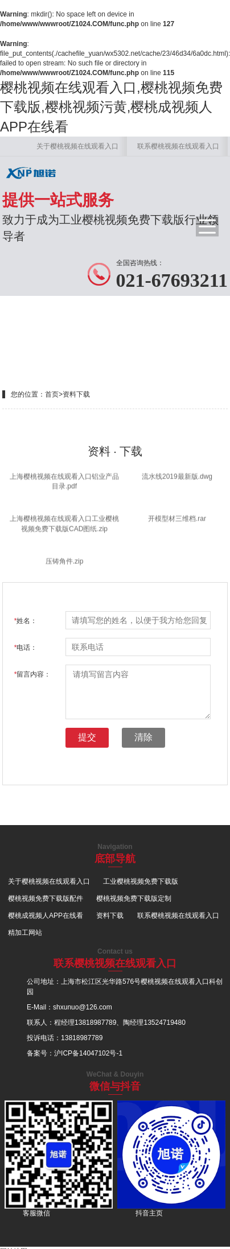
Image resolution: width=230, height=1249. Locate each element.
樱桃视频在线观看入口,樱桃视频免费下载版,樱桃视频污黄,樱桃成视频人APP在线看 (111, 107)
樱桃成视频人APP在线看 (45, 916)
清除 (143, 737)
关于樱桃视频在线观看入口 (77, 146)
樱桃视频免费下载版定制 (133, 898)
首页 (52, 394)
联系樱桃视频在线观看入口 (178, 146)
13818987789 (95, 1023)
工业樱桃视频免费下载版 (140, 881)
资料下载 (76, 394)
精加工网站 (25, 933)
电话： (26, 648)
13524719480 (164, 1023)
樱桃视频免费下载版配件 (45, 898)
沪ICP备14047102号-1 (88, 1053)
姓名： (26, 621)
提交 (87, 737)
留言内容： (32, 674)
